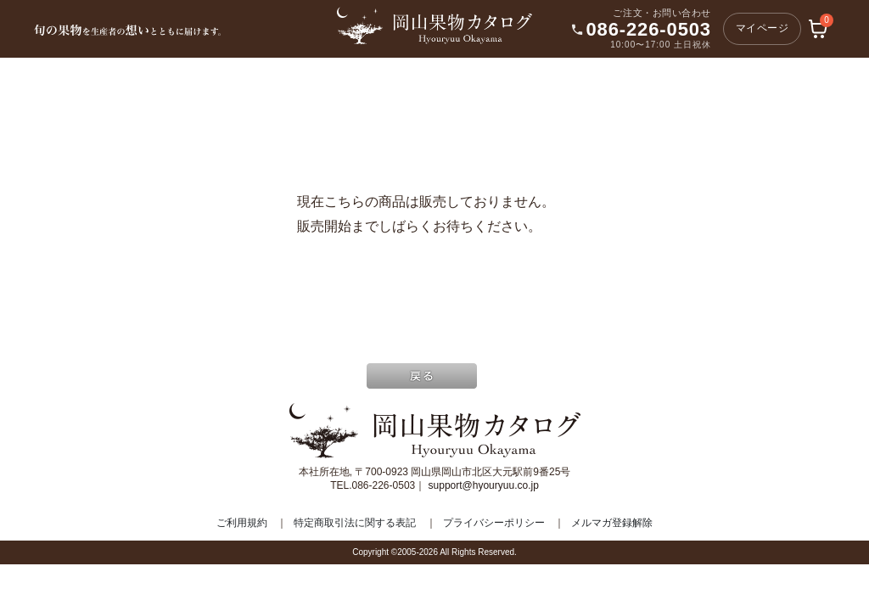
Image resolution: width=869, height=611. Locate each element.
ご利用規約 (241, 523)
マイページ (762, 28)
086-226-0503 (648, 29)
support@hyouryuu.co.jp (484, 485)
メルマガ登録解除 (612, 523)
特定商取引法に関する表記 (355, 523)
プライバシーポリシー (494, 523)
